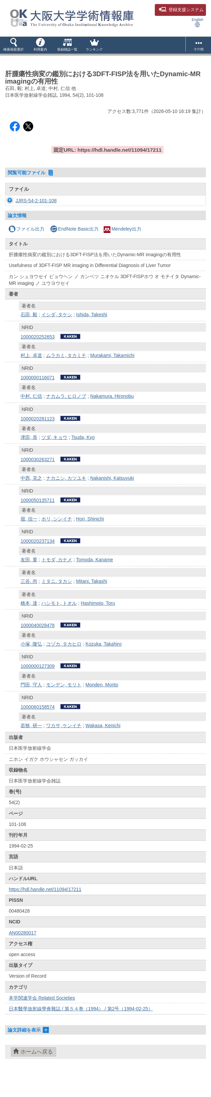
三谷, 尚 (29, 601)
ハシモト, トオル (59, 623)
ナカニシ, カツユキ (66, 498)
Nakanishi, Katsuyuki (112, 498)
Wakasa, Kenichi (102, 745)
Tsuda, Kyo (83, 457)
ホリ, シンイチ (56, 539)
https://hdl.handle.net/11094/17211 (45, 909)
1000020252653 (38, 357)
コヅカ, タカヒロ (64, 664)
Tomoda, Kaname (94, 580)
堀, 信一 (29, 539)
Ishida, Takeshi (91, 334)
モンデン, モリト (64, 705)
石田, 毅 (29, 334)
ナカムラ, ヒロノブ (66, 416)
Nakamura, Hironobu (112, 416)
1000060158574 (38, 727)
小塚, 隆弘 (31, 664)
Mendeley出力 (122, 249)
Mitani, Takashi (91, 601)
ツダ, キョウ (54, 457)
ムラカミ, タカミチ (66, 375)
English (197, 22)
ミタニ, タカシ (56, 601)
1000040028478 (38, 645)
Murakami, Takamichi (112, 375)
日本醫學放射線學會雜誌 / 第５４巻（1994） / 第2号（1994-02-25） (81, 1029)
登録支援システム (181, 9)
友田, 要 (29, 580)
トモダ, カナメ (56, 580)
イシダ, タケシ (56, 334)
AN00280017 (22, 953)
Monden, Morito (101, 705)
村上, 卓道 (31, 375)
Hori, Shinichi (90, 539)
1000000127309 (38, 686)
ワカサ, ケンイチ (64, 745)
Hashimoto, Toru (98, 623)
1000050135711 (38, 520)
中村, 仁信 (31, 416)
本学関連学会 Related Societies (42, 1018)
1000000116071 (38, 398)
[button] (13, 45)
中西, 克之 (31, 498)
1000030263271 (38, 479)
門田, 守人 (31, 705)
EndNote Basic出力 (74, 249)
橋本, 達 (29, 623)
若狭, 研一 (31, 745)
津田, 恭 (29, 457)
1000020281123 (38, 439)
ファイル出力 (26, 249)
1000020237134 (38, 561)
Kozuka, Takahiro (103, 664)
